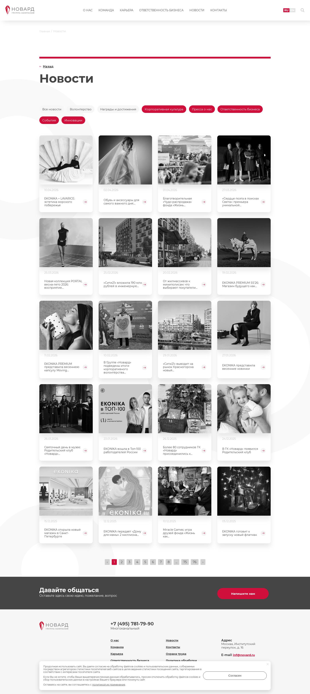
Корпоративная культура (172, 109)
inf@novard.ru (245, 654)
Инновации (127, 121)
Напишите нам (244, 594)
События (102, 121)
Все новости (52, 109)
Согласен (251, 677)
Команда (106, 11)
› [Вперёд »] (202, 563)
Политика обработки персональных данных (184, 662)
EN (290, 11)
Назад (48, 66)
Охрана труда (177, 653)
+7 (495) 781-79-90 (133, 624)
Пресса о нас (212, 109)
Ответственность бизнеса (161, 11)
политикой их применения (108, 684)
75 (185, 563)
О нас (88, 11)
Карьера (126, 11)
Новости (196, 11)
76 (195, 563)
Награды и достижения (123, 109)
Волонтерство (83, 109)
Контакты (218, 11)
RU (284, 11)
